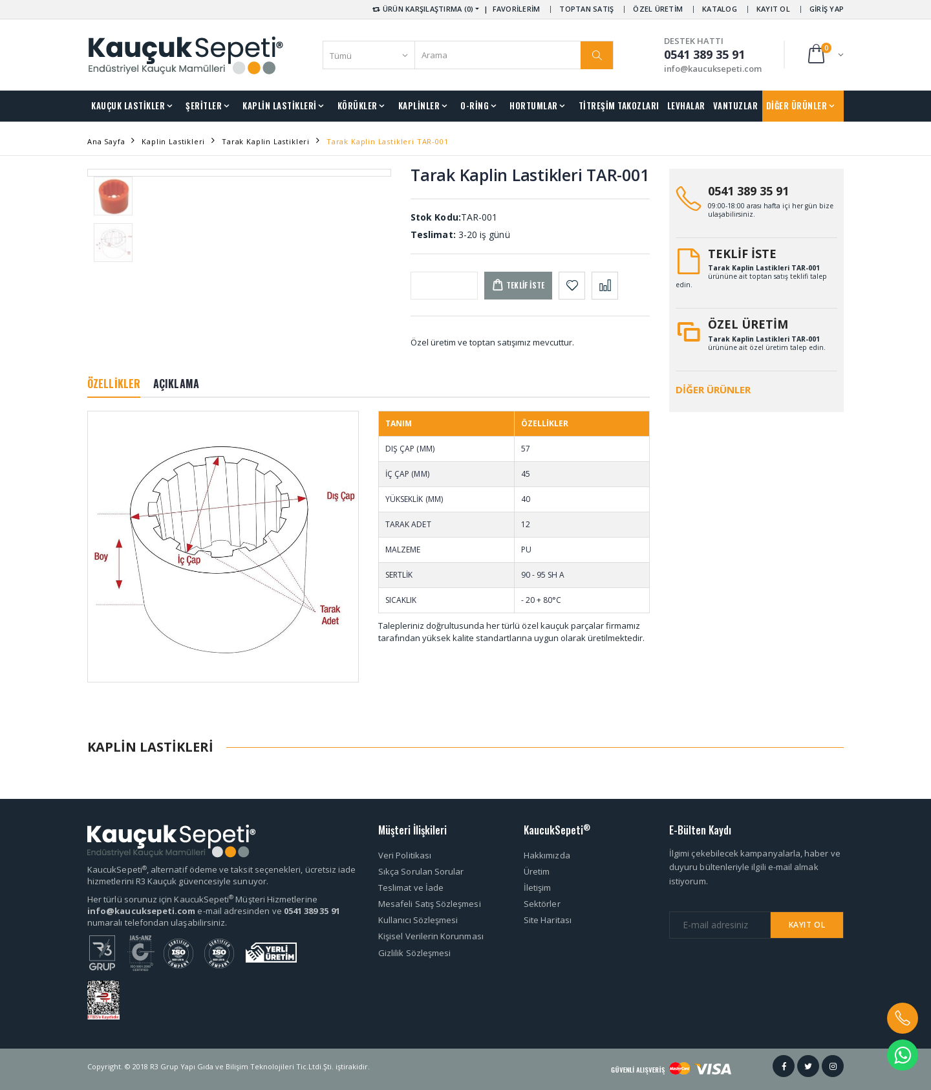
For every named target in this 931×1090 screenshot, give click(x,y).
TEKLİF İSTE (742, 253)
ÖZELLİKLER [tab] (113, 383)
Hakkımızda (547, 855)
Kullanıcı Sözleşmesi (418, 920)
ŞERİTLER (204, 105)
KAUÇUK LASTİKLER (128, 105)
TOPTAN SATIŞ (586, 9)
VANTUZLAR (735, 105)
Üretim (537, 871)
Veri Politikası (404, 855)
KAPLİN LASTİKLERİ (279, 105)
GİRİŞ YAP (826, 9)
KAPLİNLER (419, 105)
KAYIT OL (773, 9)
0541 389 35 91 (748, 191)
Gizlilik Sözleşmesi (414, 953)
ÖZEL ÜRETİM (658, 9)
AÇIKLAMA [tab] (176, 383)
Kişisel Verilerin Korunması (431, 936)
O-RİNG (474, 105)
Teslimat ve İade (411, 887)
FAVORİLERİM (516, 9)
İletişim (537, 887)
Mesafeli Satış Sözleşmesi (429, 904)
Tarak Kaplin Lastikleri (266, 141)
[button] (825, 54)
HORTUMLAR (533, 105)
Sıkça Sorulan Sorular (421, 871)
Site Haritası (548, 920)
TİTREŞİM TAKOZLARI (619, 105)
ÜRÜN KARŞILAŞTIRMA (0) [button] (421, 9)
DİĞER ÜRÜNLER (797, 105)
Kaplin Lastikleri (173, 141)
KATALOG (719, 9)
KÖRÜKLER (357, 105)
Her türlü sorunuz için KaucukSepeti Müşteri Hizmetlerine (202, 899)
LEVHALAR (686, 105)
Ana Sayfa (106, 141)
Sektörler (542, 904)
